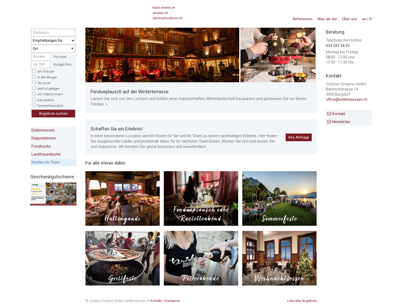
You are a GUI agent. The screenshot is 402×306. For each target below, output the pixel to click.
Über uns (349, 19)
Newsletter (341, 121)
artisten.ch (160, 13)
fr (370, 19)
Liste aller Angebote (302, 301)
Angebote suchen (53, 113)
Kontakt (338, 113)
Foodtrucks (41, 146)
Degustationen (44, 138)
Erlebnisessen (43, 130)
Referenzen (302, 19)
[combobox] (53, 49)
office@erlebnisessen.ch (346, 99)
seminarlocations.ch (168, 18)
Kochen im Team (46, 162)
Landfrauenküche (46, 154)
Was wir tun (327, 19)
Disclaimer (172, 301)
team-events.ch (164, 7)
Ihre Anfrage (298, 137)
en (364, 19)
